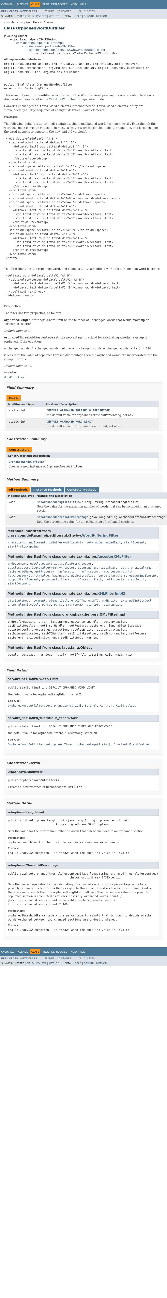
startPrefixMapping (23, 546)
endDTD (93, 600)
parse (46, 604)
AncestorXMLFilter (114, 556)
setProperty (114, 579)
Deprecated (59, 4)
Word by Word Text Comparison (72, 99)
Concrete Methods (81, 489)
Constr (41, 16)
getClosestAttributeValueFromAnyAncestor (41, 567)
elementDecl (58, 600)
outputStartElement (23, 579)
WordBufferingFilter (34, 88)
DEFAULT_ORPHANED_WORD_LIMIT (70, 421)
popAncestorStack (56, 579)
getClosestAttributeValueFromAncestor (61, 563)
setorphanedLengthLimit (56, 502)
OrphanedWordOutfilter (26, 461)
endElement (36, 542)
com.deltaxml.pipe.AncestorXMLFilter (48, 46)
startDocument (19, 583)
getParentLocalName (136, 567)
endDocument (17, 563)
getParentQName (20, 571)
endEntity (109, 600)
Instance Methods (47, 489)
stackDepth (136, 579)
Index (74, 4)
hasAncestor (66, 571)
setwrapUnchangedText (104, 542)
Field (30, 16)
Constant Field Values (118, 705)
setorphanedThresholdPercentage (62, 517)
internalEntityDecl (23, 604)
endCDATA (78, 600)
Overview (7, 4)
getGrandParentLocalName (97, 567)
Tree (46, 4)
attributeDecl (19, 600)
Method (54, 16)
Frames (50, 11)
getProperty (44, 571)
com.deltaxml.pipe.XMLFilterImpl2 (40, 42)
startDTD (93, 604)
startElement (134, 542)
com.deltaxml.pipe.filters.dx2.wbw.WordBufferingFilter (66, 49)
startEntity (113, 604)
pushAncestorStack (87, 579)
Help (83, 4)
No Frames (64, 11)
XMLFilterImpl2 (111, 593)
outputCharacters (112, 575)
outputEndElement (142, 575)
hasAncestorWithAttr (118, 571)
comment (39, 600)
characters (16, 542)
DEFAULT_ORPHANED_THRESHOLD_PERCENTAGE (78, 410)
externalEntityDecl (136, 600)
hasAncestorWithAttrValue (28, 575)
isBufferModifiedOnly (66, 542)
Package (22, 4)
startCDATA (74, 604)
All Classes (87, 11)
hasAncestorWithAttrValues (73, 575)
